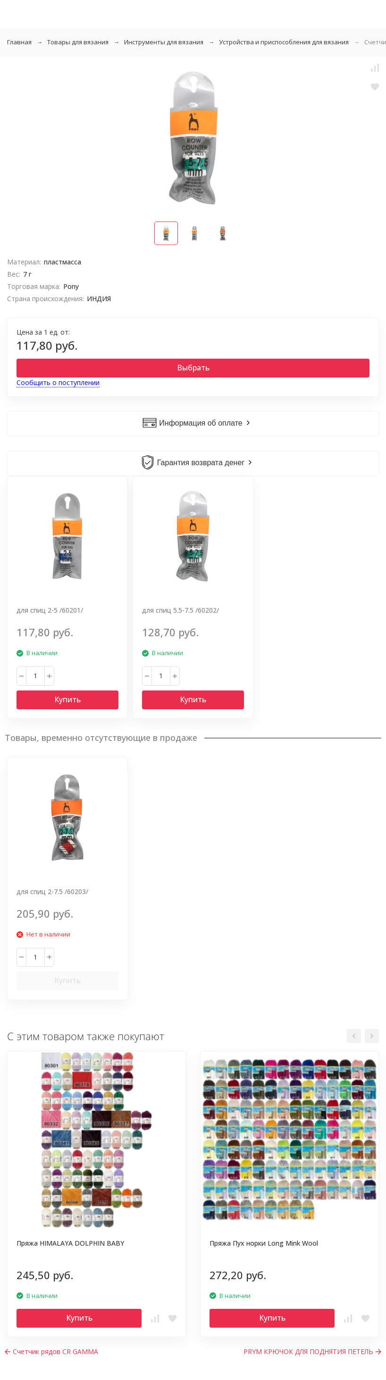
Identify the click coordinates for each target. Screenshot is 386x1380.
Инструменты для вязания (163, 42)
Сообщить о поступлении (58, 382)
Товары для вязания (78, 42)
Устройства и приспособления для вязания (284, 42)
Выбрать (193, 367)
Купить (67, 699)
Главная (19, 42)
